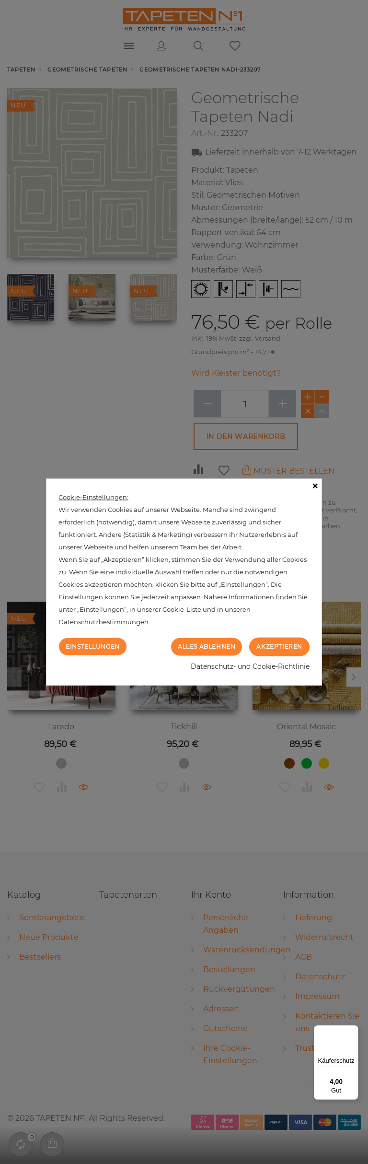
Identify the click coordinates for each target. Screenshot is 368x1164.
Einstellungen (93, 646)
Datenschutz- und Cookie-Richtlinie (250, 666)
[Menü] (352, 1031)
